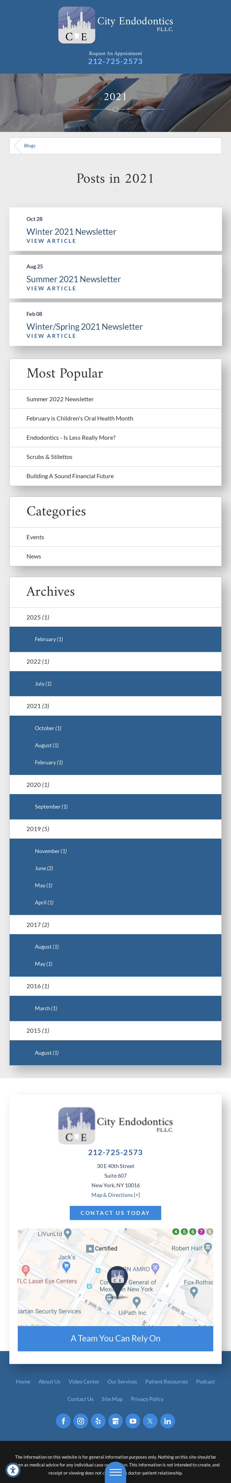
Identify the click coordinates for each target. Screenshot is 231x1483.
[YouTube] (132, 1421)
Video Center (84, 1381)
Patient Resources (166, 1381)
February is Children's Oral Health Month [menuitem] (79, 418)
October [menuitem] (48, 728)
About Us (49, 1381)
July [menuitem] (43, 683)
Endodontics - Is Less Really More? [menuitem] (71, 437)
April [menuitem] (44, 902)
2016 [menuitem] (37, 985)
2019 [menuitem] (37, 828)
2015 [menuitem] (37, 1030)
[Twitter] (150, 1421)
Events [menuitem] (35, 536)
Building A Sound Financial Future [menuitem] (70, 475)
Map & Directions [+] (115, 1194)
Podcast (205, 1381)
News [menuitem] (33, 556)
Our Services (122, 1381)
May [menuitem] (43, 885)
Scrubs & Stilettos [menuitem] (49, 456)
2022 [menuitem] (37, 661)
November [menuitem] (51, 851)
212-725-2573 (115, 61)
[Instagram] (80, 1421)
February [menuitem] (49, 639)
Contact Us (80, 1399)
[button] (12, 1470)
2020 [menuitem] (37, 784)
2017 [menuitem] (37, 924)
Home (23, 1381)
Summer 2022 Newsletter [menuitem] (60, 398)
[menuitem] (23, 1381)
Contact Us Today (115, 1212)
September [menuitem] (51, 806)
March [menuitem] (46, 1008)
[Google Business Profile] (115, 1421)
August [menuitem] (47, 745)
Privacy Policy (147, 1399)
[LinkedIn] (167, 1421)
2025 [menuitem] (37, 617)
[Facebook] (63, 1421)
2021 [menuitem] (37, 705)
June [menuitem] (44, 868)
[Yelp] (98, 1421)
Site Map (112, 1399)
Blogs (29, 145)
